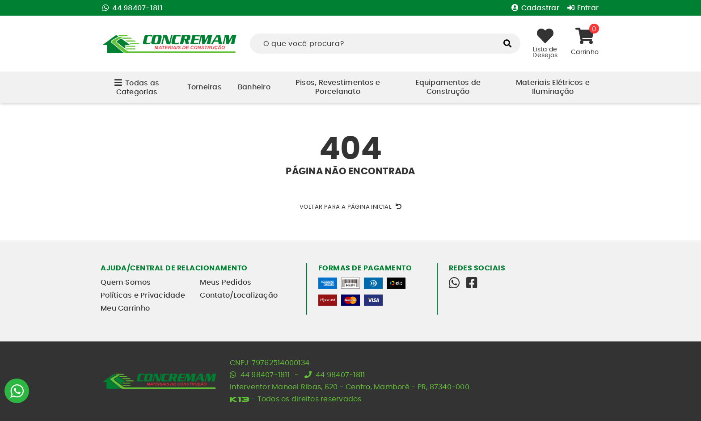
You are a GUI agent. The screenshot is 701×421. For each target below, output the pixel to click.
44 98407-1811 (132, 8)
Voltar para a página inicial (350, 207)
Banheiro (254, 87)
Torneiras (204, 87)
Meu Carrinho (125, 308)
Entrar (583, 8)
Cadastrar (536, 8)
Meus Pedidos (225, 282)
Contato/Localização (239, 295)
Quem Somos (126, 282)
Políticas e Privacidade (143, 295)
